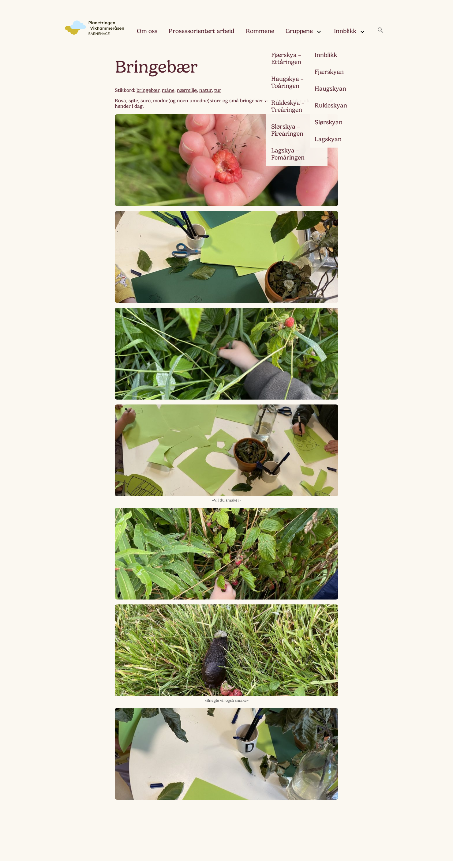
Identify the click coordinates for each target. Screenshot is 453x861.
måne (168, 90)
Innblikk (350, 32)
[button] (380, 31)
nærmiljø (187, 90)
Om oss (147, 31)
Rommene (260, 31)
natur (205, 90)
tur (217, 90)
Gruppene (304, 32)
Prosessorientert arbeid (201, 31)
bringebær (148, 90)
